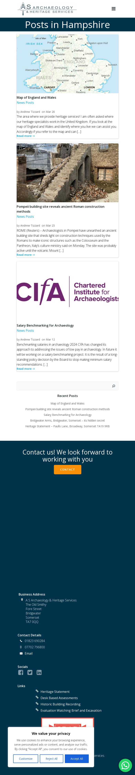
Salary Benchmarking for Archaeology (68, 415)
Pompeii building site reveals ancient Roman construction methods (67, 409)
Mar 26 (50, 112)
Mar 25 (50, 225)
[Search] (113, 386)
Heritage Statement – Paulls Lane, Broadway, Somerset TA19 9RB (67, 426)
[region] (51, 747)
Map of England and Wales (67, 403)
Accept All (77, 758)
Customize (26, 758)
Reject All (51, 758)
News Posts (25, 102)
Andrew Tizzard (30, 112)
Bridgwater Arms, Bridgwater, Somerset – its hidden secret (67, 420)
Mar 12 (50, 339)
